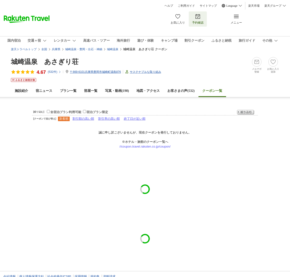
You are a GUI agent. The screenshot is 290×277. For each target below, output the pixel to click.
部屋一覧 (90, 91)
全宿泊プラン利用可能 (65, 112)
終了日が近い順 (134, 118)
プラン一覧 (68, 91)
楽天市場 (254, 5)
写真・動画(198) (117, 91)
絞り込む (245, 112)
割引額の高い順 (83, 118)
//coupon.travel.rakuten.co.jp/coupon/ (145, 146)
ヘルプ (168, 5)
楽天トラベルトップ (24, 49)
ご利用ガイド (186, 5)
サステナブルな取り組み (145, 72)
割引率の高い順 (109, 118)
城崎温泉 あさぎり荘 (44, 61)
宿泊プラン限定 (97, 112)
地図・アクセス (148, 91)
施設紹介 (21, 91)
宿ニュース (44, 91)
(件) (54, 71)
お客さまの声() (180, 91)
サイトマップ (208, 5)
